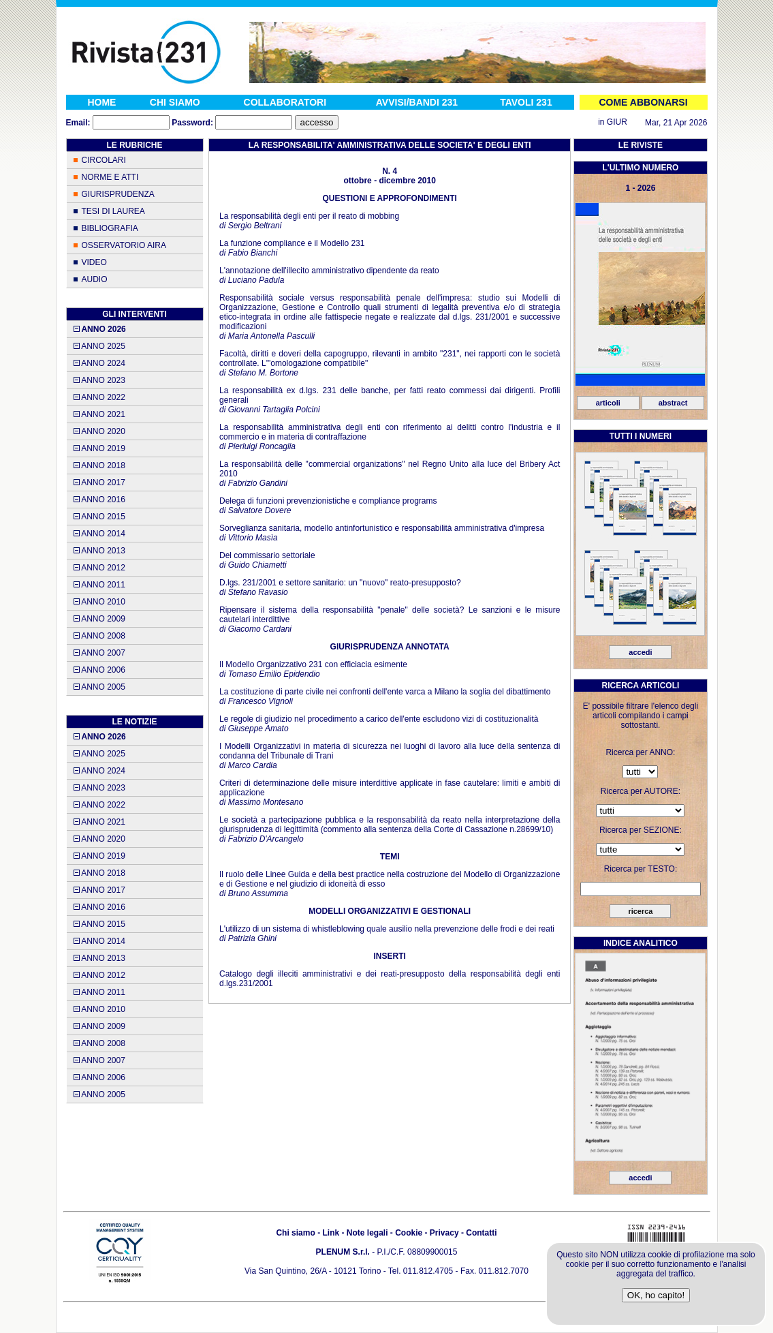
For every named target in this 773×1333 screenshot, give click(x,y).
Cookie (408, 1233)
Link (330, 1233)
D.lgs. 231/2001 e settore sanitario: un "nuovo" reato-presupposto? (340, 582)
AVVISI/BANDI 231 (417, 102)
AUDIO (95, 279)
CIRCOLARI (104, 160)
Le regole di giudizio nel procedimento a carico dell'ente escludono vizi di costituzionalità (379, 719)
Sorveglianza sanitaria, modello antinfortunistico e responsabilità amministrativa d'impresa (381, 528)
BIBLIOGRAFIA (110, 228)
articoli (608, 403)
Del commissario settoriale (267, 555)
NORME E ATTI (110, 177)
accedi (640, 652)
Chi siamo (295, 1233)
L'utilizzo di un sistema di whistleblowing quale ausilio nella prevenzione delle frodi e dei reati (386, 929)
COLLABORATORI (285, 102)
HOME (101, 102)
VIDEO (94, 262)
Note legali (367, 1233)
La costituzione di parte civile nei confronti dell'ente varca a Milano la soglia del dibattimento (385, 691)
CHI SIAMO (175, 102)
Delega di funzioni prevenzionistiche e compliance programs (328, 501)
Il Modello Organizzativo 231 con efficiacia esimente (313, 664)
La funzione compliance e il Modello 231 (291, 243)
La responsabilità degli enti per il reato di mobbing (309, 216)
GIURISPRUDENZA (118, 194)
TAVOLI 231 (526, 102)
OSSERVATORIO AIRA (124, 245)
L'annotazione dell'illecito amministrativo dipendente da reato (329, 270)
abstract (673, 403)
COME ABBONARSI (643, 102)
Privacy (444, 1233)
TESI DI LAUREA (113, 211)
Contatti (481, 1233)
